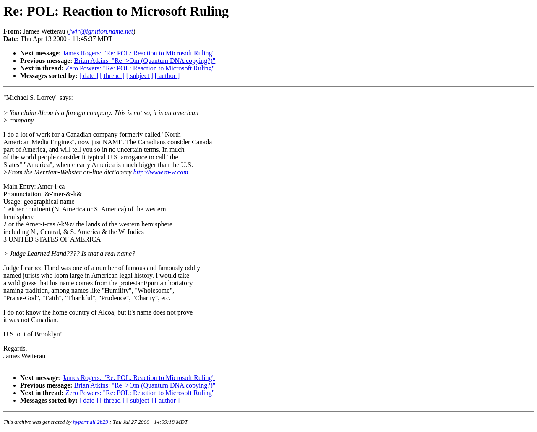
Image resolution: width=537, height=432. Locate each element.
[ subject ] (139, 75)
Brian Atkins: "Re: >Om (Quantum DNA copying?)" (145, 60)
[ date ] (88, 75)
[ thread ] (112, 75)
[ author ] (167, 75)
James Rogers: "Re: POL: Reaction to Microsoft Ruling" (139, 53)
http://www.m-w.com (160, 172)
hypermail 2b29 (90, 422)
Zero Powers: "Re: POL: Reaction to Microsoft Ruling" (140, 68)
